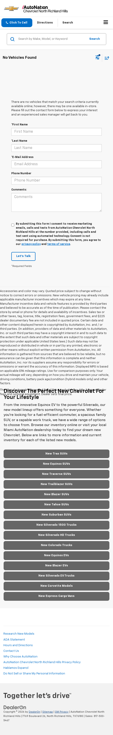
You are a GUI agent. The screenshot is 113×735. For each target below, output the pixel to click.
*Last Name (19, 141)
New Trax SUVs (56, 453)
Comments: (19, 189)
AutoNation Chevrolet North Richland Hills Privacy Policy (42, 662)
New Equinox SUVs (56, 463)
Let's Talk (23, 256)
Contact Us (11, 651)
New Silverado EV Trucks (56, 575)
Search (94, 39)
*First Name (19, 124)
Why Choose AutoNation (20, 656)
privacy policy (31, 244)
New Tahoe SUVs (56, 504)
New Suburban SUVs (56, 514)
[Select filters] (97, 57)
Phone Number (21, 173)
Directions (45, 22)
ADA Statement (14, 639)
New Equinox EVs (56, 555)
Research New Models (18, 633)
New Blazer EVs (56, 565)
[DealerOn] (14, 707)
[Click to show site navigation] (106, 23)
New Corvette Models (56, 585)
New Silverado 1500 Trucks (56, 524)
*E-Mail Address (22, 157)
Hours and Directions (18, 645)
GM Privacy (61, 712)
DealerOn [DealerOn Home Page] (34, 712)
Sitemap (47, 712)
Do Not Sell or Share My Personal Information (34, 673)
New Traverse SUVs (56, 474)
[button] (16, 22)
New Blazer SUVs (56, 494)
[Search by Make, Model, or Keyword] (51, 39)
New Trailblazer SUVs (57, 484)
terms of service (58, 244)
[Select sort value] (105, 58)
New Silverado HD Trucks (56, 535)
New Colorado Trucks (56, 545)
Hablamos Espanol (15, 668)
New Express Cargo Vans (56, 596)
